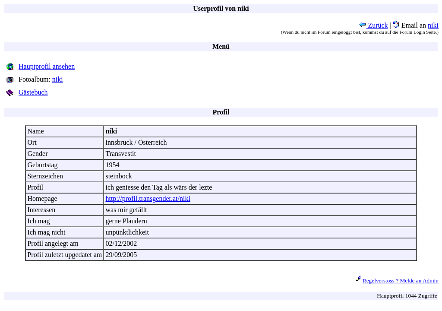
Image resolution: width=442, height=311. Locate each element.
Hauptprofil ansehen (47, 66)
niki (433, 25)
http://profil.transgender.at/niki (147, 198)
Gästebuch (33, 92)
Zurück (373, 25)
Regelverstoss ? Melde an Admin (401, 280)
